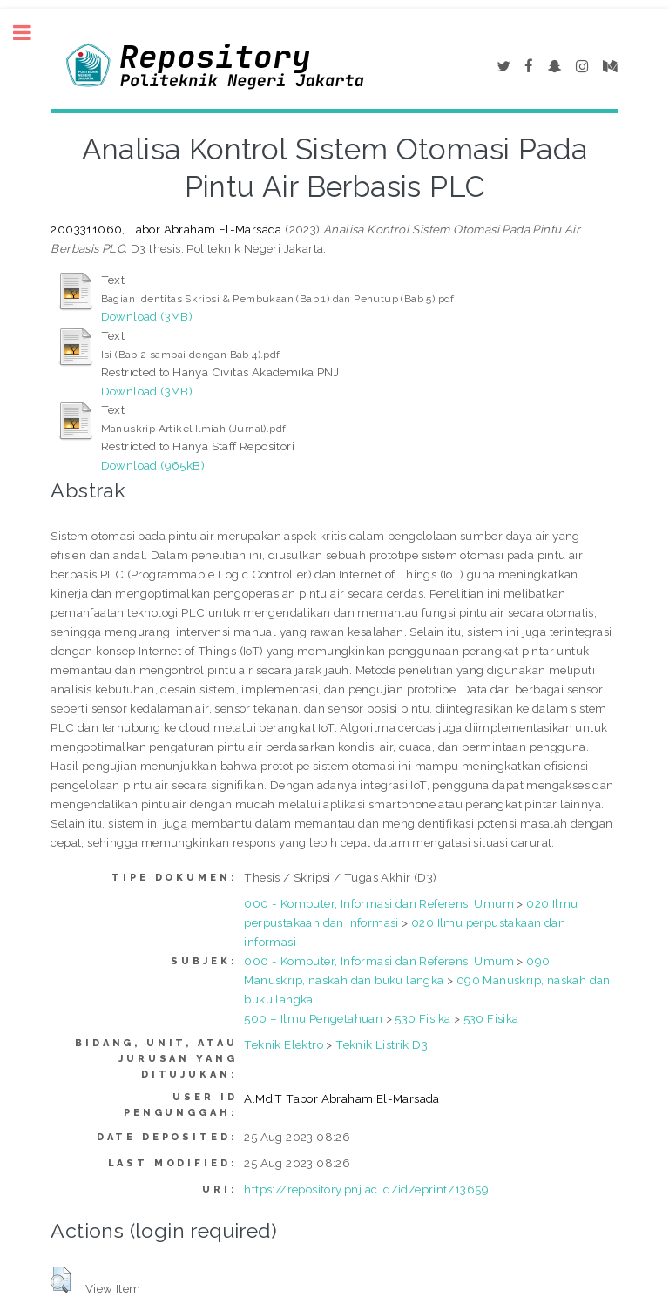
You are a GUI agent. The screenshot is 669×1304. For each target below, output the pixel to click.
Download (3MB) (147, 316)
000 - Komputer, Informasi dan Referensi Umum (379, 903)
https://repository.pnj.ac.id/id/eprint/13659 (366, 1189)
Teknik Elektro (283, 1044)
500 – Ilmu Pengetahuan (313, 1018)
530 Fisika (422, 1018)
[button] (61, 1280)
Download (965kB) (153, 465)
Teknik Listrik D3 (381, 1044)
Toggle (31, 32)
